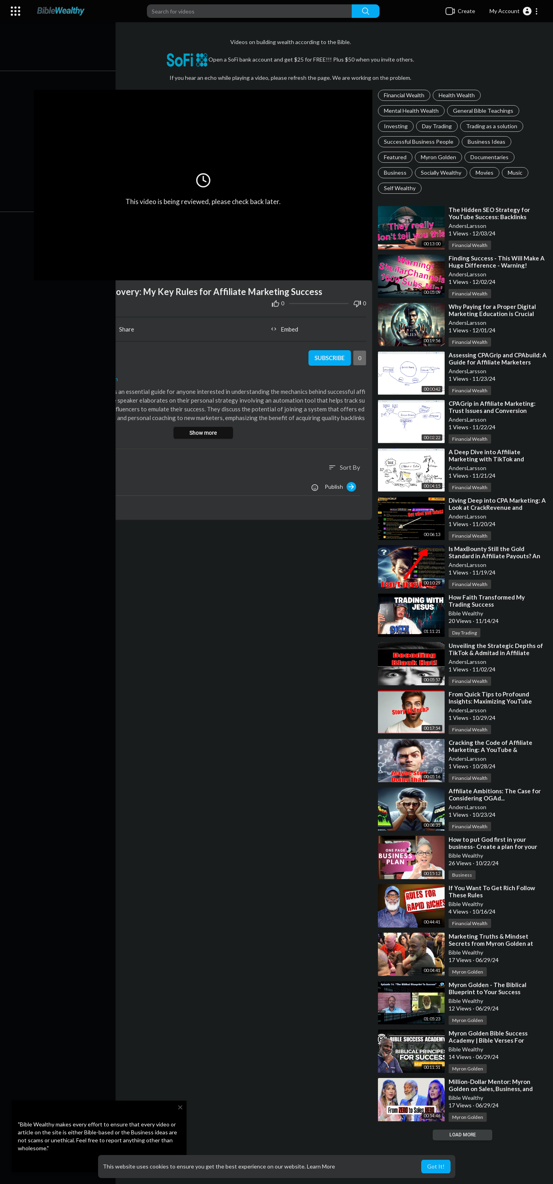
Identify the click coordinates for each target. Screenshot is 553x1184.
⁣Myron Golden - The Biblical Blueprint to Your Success (489, 988)
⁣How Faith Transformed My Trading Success (488, 601)
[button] (514, 11)
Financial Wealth (405, 95)
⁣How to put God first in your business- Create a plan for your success (494, 846)
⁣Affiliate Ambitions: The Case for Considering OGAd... (496, 794)
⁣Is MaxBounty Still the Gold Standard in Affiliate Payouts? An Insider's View (495, 556)
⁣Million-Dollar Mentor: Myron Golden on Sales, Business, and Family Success (492, 1088)
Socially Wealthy (442, 172)
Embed (286, 327)
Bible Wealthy (467, 613)
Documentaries (491, 157)
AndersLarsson (468, 225)
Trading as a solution (492, 126)
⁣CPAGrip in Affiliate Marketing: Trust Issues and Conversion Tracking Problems (493, 410)
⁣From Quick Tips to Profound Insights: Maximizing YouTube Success (491, 701)
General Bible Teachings (484, 110)
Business (396, 172)
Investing (397, 126)
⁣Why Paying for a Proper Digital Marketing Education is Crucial (493, 310)
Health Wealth (458, 95)
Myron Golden (439, 157)
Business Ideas (488, 141)
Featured (396, 157)
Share (124, 327)
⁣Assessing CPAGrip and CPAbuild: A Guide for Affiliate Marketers (496, 358)
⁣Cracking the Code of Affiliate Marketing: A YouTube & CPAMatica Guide (492, 749)
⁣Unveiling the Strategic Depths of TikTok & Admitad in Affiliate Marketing (497, 652)
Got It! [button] (436, 1166)
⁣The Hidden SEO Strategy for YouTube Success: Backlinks (490, 213)
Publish (341, 485)
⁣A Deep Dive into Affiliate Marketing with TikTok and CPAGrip (487, 459)
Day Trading (438, 126)
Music (516, 172)
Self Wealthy (401, 188)
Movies (486, 172)
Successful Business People (420, 141)
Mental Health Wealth (412, 110)
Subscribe (330, 356)
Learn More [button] (321, 1166)
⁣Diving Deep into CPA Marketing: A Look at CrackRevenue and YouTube (495, 507)
